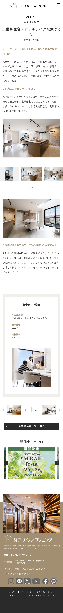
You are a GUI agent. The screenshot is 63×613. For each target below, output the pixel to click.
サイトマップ (26, 592)
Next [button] (44, 187)
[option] (31, 138)
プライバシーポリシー (45, 592)
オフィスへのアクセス (19, 574)
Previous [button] (19, 187)
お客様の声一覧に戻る (32, 426)
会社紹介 (12, 592)
